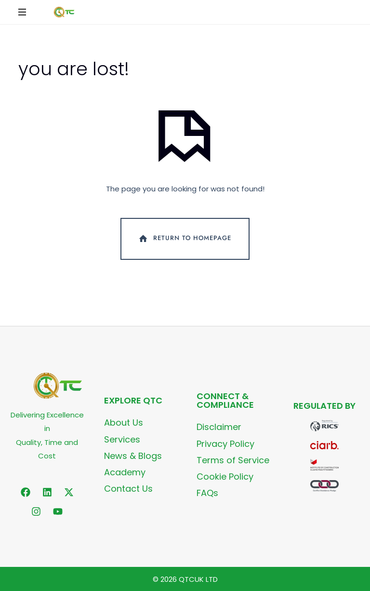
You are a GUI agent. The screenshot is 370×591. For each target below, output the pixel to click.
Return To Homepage (184, 238)
